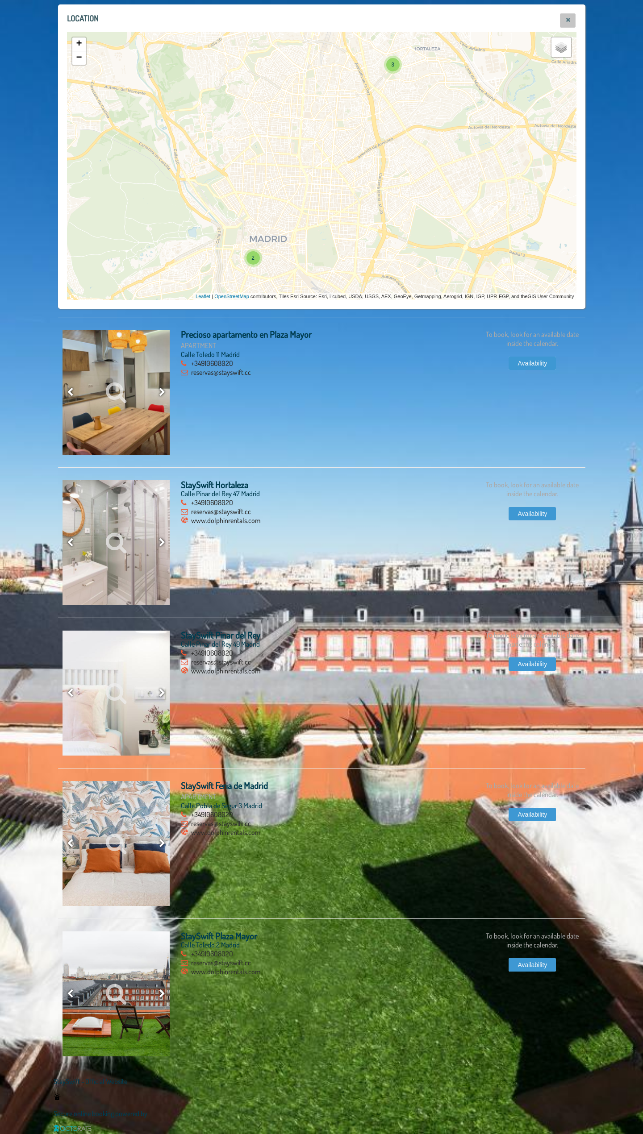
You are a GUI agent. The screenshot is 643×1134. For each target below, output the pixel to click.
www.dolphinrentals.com (226, 520)
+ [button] (79, 44)
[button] (568, 20)
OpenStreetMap (231, 296)
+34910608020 (212, 363)
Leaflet (203, 296)
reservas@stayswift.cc (221, 372)
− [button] (79, 58)
